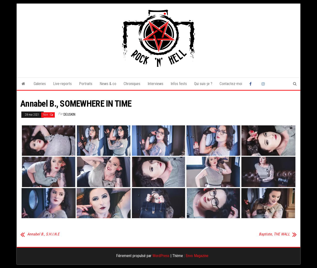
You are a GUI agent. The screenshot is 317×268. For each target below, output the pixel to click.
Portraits (85, 83)
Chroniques (132, 83)
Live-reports (62, 83)
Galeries (40, 83)
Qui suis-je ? (203, 83)
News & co (108, 83)
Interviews (155, 83)
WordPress (160, 255)
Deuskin (69, 114)
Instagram (264, 84)
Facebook (252, 84)
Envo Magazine (197, 255)
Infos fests (179, 83)
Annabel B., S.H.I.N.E (43, 234)
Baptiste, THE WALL (274, 234)
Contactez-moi (231, 83)
